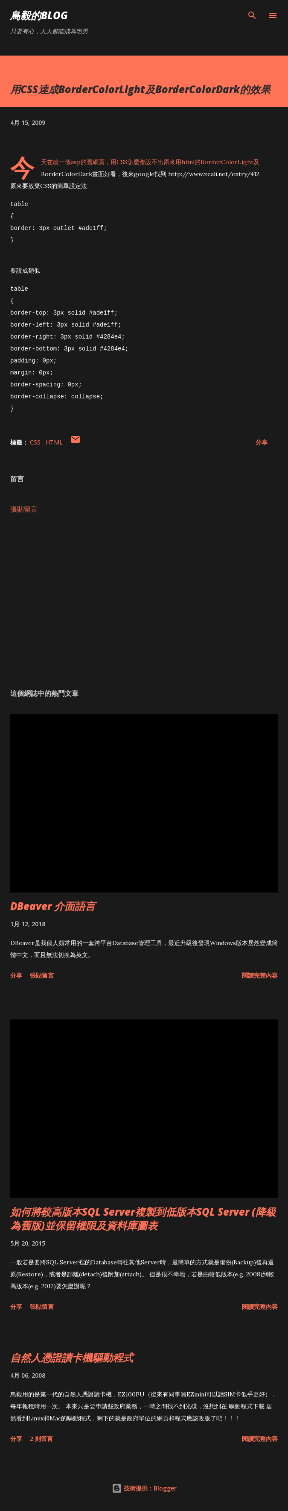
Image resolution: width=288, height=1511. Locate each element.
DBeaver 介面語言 (52, 905)
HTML (54, 441)
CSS (36, 441)
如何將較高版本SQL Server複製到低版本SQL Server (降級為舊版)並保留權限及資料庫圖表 (143, 1217)
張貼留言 (24, 508)
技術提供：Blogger (144, 1487)
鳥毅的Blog (39, 15)
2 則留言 (41, 1437)
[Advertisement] (144, 600)
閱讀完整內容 (260, 974)
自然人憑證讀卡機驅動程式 (71, 1356)
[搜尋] (252, 15)
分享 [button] (262, 441)
